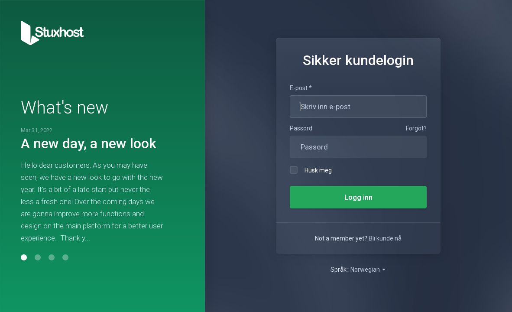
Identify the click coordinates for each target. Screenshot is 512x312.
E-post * (301, 87)
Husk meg (311, 170)
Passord (301, 128)
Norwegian (368, 269)
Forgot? (416, 128)
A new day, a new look (88, 143)
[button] (24, 257)
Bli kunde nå (385, 238)
